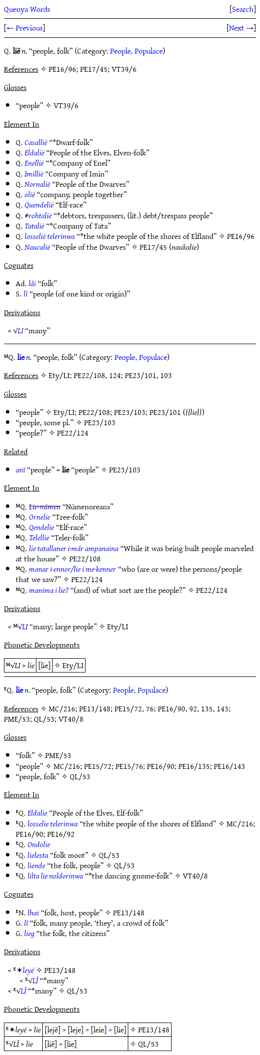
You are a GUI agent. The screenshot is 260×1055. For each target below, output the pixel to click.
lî (26, 293)
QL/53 (80, 776)
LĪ (35, 980)
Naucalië (37, 247)
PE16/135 (194, 766)
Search (243, 9)
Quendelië (39, 204)
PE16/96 (241, 236)
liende (36, 865)
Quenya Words (27, 9)
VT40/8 (195, 875)
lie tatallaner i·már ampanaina (73, 548)
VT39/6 (66, 105)
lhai (33, 912)
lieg (29, 933)
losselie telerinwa (53, 823)
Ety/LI (64, 412)
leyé (28, 970)
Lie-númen (44, 506)
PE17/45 (153, 247)
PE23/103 (129, 412)
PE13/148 (128, 912)
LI (20, 330)
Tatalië (34, 226)
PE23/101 (165, 412)
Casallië (36, 142)
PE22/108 (94, 412)
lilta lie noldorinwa (55, 875)
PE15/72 (98, 766)
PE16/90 (160, 766)
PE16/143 (229, 766)
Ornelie (39, 517)
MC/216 (67, 766)
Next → (241, 27)
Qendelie (41, 527)
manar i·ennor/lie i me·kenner (72, 569)
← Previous (24, 27)
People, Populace (136, 51)
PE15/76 (129, 766)
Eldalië (34, 152)
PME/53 (58, 755)
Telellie (39, 537)
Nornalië (37, 184)
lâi (32, 283)
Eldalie (37, 813)
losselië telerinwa (50, 236)
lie (21, 357)
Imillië (34, 173)
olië (30, 194)
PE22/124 (72, 433)
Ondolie (39, 844)
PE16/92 (61, 834)
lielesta (38, 855)
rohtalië (40, 215)
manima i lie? (48, 590)
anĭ (20, 469)
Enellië (34, 163)
